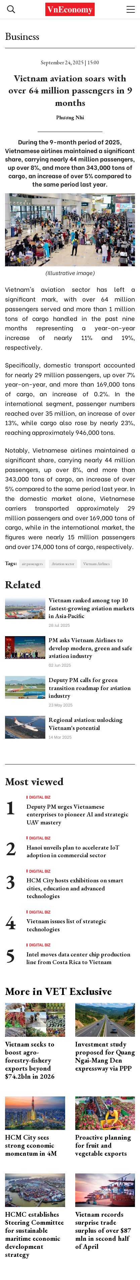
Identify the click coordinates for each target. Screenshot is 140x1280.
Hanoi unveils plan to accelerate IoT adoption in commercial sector (73, 851)
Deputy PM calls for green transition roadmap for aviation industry (90, 687)
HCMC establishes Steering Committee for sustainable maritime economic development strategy (34, 1234)
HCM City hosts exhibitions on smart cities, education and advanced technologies (75, 888)
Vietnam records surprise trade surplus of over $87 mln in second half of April (103, 1230)
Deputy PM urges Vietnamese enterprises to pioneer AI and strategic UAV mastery (77, 814)
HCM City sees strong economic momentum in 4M (31, 1145)
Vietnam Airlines (96, 563)
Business (22, 36)
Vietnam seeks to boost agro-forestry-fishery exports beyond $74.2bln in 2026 (30, 1060)
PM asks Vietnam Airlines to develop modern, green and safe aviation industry (90, 648)
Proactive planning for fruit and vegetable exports (103, 1145)
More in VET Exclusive (58, 991)
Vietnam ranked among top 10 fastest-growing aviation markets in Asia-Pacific (91, 608)
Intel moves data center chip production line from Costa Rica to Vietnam (78, 958)
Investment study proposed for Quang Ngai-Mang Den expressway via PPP (105, 1056)
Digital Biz (40, 797)
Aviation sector (63, 563)
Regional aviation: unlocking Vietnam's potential (86, 723)
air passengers (32, 563)
